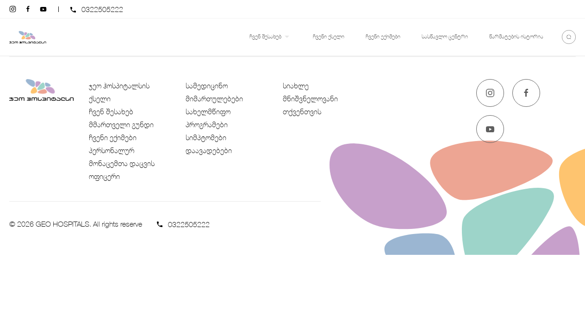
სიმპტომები (206, 137)
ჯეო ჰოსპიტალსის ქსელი (119, 92)
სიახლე (296, 85)
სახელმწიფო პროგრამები (208, 118)
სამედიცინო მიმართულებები (214, 92)
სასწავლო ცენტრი (445, 36)
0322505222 (102, 9)
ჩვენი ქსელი (328, 36)
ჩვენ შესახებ (270, 37)
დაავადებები (209, 150)
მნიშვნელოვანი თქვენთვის (310, 105)
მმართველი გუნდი (121, 124)
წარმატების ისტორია (516, 36)
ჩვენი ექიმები (383, 36)
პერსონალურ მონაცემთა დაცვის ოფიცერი (122, 163)
